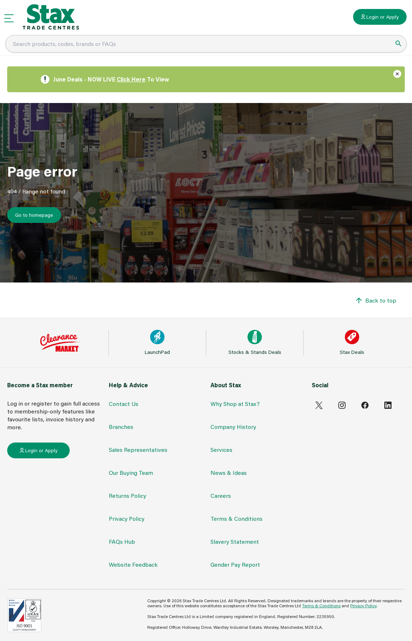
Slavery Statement (234, 541)
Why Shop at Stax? (235, 403)
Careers (220, 495)
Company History (233, 426)
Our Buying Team (131, 472)
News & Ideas (228, 472)
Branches (121, 426)
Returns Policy (127, 495)
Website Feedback (133, 564)
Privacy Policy (126, 518)
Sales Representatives (138, 449)
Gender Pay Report (235, 564)
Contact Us (123, 403)
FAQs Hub (122, 541)
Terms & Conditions (236, 518)
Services (221, 449)
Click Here (131, 79)
